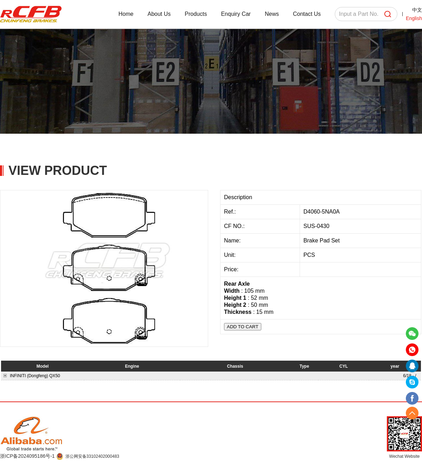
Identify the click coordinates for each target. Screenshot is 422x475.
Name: (233, 240)
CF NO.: (234, 226)
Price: (232, 269)
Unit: (230, 255)
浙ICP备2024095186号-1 (28, 456)
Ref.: (230, 212)
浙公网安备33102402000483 (92, 456)
